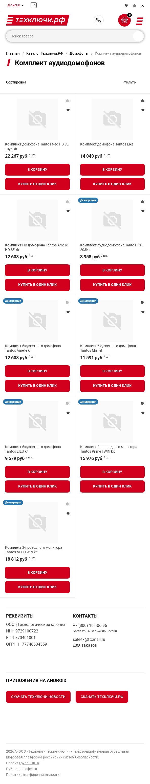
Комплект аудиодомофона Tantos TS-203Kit (111, 247)
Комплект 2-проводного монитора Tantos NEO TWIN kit (33, 549)
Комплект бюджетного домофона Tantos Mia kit (108, 348)
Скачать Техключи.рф (102, 697)
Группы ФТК (29, 763)
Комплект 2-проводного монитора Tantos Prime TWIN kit (108, 449)
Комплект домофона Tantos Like (106, 144)
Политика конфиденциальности (32, 775)
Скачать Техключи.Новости (38, 697)
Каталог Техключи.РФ (44, 53)
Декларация (88, 200)
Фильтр (129, 82)
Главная (13, 53)
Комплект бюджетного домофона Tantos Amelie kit (33, 348)
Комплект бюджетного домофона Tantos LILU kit (33, 449)
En (34, 5)
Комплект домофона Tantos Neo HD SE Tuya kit (37, 146)
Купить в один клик (37, 184)
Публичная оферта (21, 769)
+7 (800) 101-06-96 (99, 20)
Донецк (14, 5)
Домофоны (79, 53)
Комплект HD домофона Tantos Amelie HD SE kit (36, 247)
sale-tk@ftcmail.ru (89, 639)
